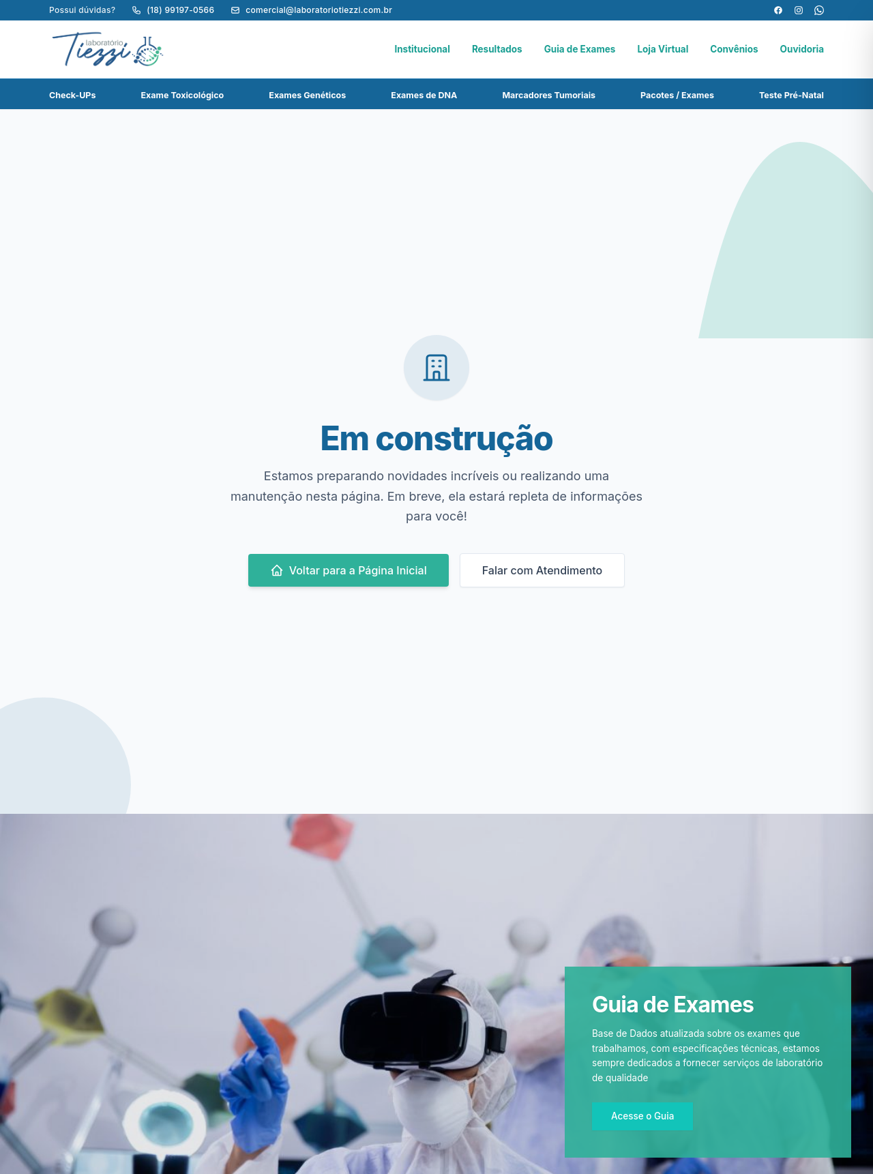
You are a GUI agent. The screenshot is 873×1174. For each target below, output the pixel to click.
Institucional (422, 49)
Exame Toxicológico (182, 95)
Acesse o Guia (642, 1116)
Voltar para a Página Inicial (348, 570)
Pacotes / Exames (677, 95)
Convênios (734, 49)
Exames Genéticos (307, 95)
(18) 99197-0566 (173, 10)
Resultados (497, 49)
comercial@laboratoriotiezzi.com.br (311, 10)
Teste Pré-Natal (791, 95)
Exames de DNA (424, 95)
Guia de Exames (580, 49)
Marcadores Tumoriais (548, 95)
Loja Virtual (662, 49)
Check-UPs (72, 95)
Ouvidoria (802, 49)
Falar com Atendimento (542, 570)
